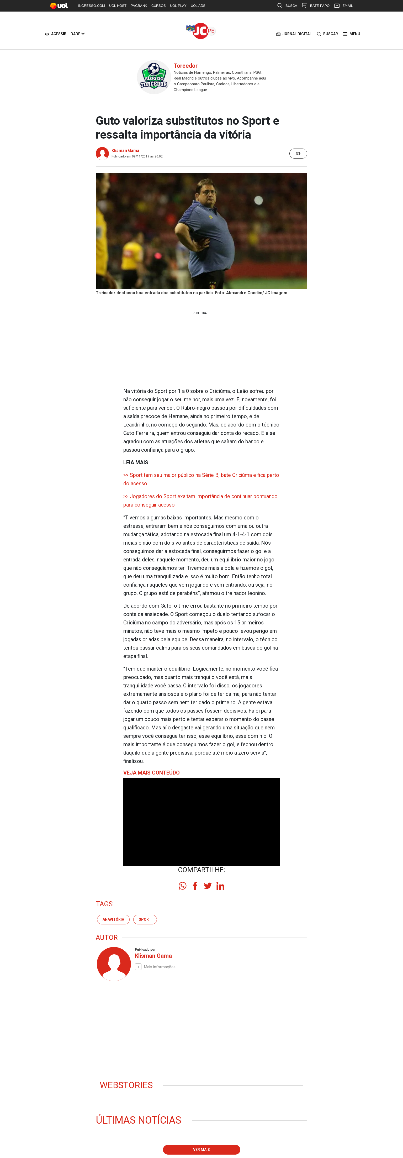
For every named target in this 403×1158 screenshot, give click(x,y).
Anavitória (113, 919)
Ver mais (201, 1150)
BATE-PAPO (315, 6)
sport (145, 919)
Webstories (129, 1085)
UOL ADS (198, 6)
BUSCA (287, 6)
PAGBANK (139, 6)
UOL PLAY (178, 6)
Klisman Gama (125, 150)
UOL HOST (117, 6)
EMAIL (343, 6)
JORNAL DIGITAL (294, 34)
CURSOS (158, 6)
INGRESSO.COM (91, 6)
